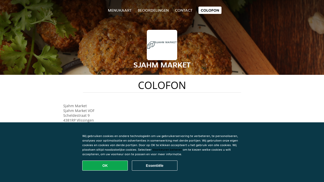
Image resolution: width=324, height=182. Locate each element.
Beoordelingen (153, 10)
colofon (210, 10)
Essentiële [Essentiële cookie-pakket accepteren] (154, 166)
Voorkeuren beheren (167, 149)
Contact (183, 10)
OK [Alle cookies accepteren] (105, 166)
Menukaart (120, 10)
